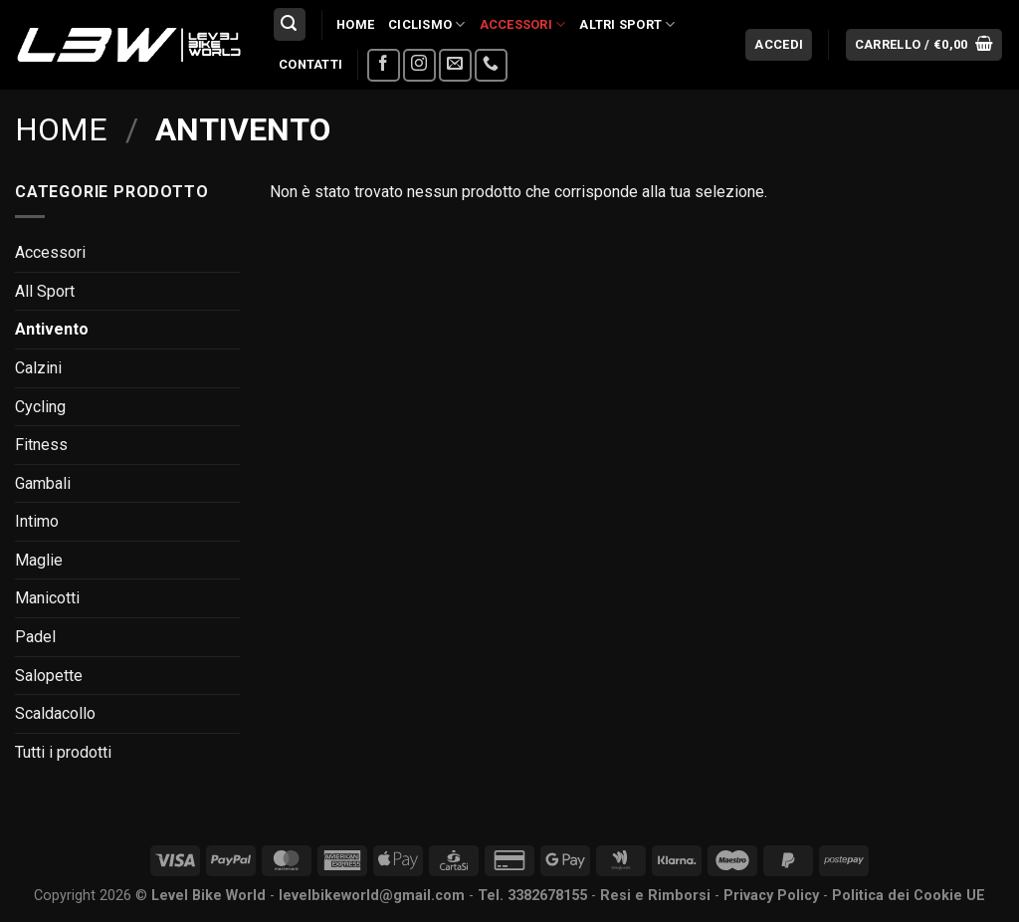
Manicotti (47, 597)
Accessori (523, 24)
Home (355, 24)
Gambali (43, 483)
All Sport (45, 291)
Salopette (49, 675)
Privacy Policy (771, 895)
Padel (35, 636)
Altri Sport (627, 24)
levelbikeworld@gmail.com (372, 895)
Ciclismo (427, 24)
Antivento (52, 329)
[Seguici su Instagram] (419, 65)
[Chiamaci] (491, 65)
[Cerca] (290, 24)
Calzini (38, 367)
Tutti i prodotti (63, 752)
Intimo (37, 521)
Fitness (41, 444)
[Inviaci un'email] (455, 65)
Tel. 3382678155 (532, 895)
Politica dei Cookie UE (908, 895)
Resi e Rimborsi (655, 895)
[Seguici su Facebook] (383, 65)
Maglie (39, 560)
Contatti (310, 64)
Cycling (40, 406)
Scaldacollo (55, 713)
